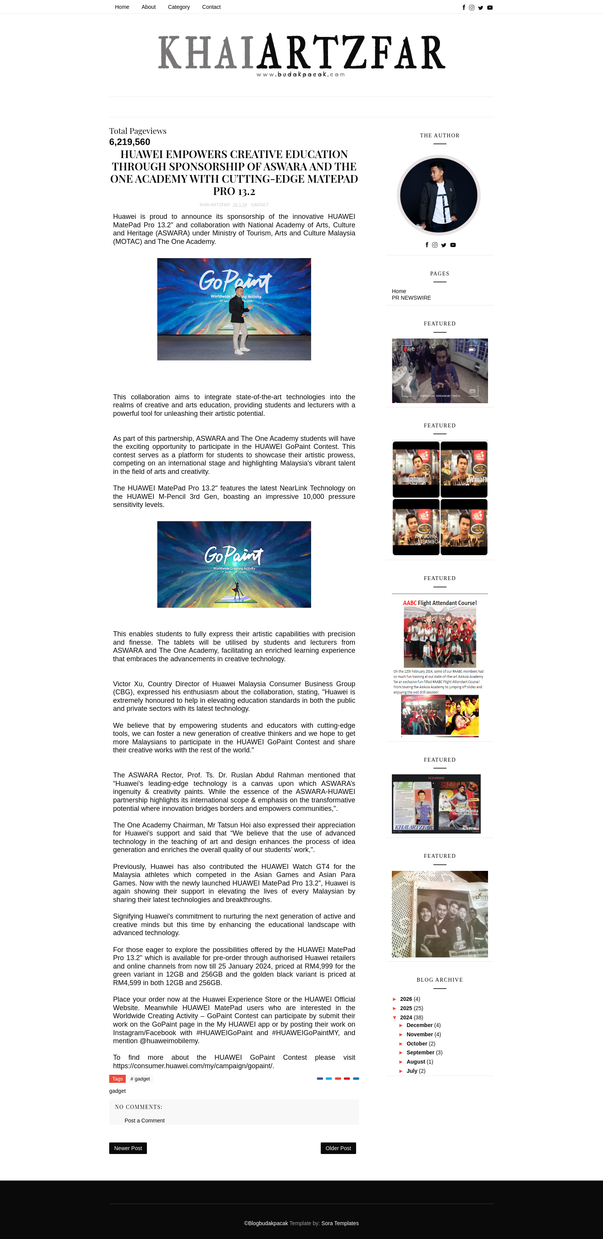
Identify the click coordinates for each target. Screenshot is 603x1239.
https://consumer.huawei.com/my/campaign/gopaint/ (192, 1066)
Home (122, 7)
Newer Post (128, 1148)
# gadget (140, 1079)
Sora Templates (340, 1223)
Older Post (338, 1148)
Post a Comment (145, 1120)
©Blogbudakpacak (266, 1223)
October (417, 1044)
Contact (211, 7)
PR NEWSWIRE (411, 298)
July (412, 1071)
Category (179, 7)
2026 (407, 999)
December (420, 1025)
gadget (259, 204)
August (416, 1062)
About (149, 7)
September (421, 1052)
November (420, 1034)
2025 (407, 1008)
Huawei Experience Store (242, 999)
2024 (407, 1017)
